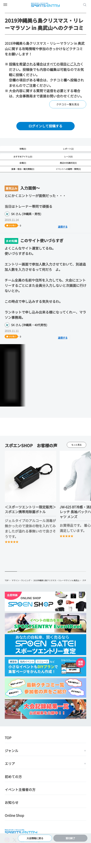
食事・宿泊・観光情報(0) (22, 168)
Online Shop (14, 815)
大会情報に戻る (35, 837)
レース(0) (68, 156)
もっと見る (76, 445)
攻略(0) (22, 148)
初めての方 (13, 776)
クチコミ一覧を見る (67, 104)
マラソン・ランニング (21, 580)
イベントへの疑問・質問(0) (68, 168)
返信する (64, 226)
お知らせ (11, 802)
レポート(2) (68, 148)
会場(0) (22, 162)
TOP (7, 580)
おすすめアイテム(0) (22, 156)
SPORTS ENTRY (45, 5)
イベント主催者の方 (20, 789)
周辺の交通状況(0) (68, 162)
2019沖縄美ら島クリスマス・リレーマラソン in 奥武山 (56, 580)
